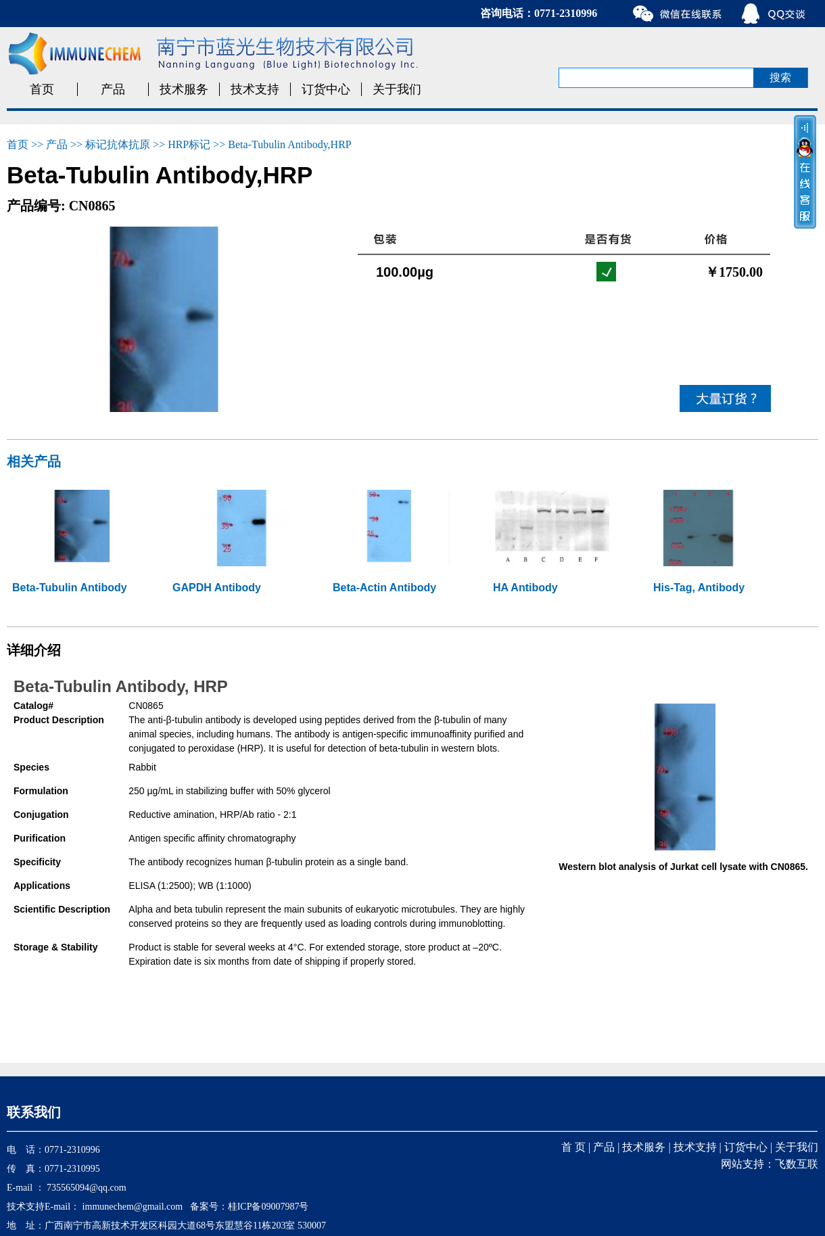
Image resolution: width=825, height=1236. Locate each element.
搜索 (780, 77)
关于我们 (397, 89)
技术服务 (184, 89)
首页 (42, 89)
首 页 (573, 1147)
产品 (113, 89)
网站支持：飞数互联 (769, 1164)
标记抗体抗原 (117, 144)
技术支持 (255, 89)
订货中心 (326, 89)
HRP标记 (189, 144)
